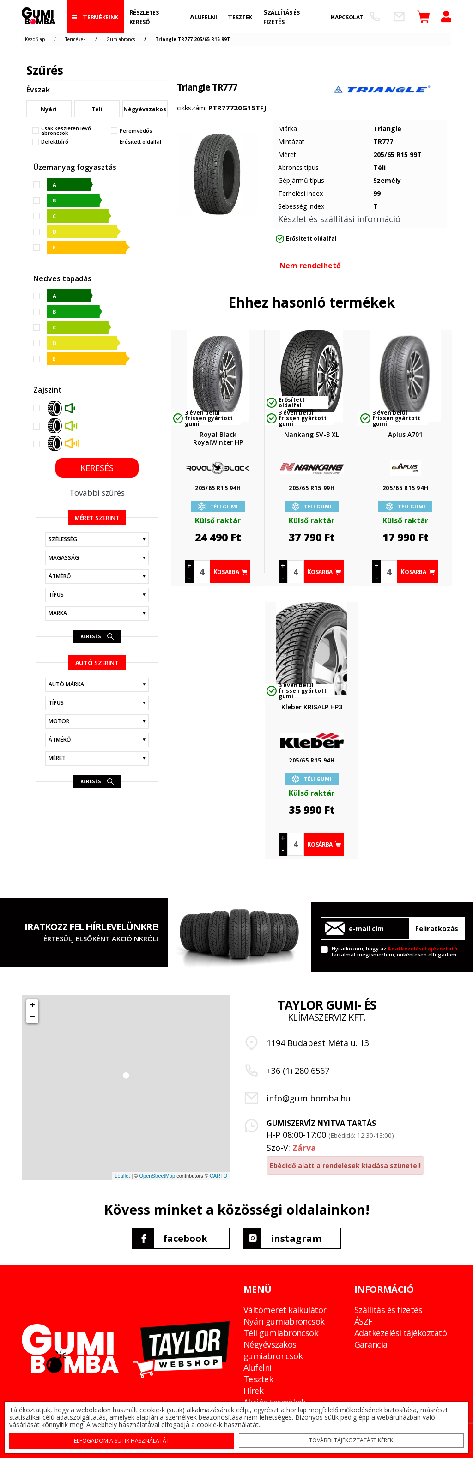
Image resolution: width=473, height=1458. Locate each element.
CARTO (218, 1176)
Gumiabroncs (120, 39)
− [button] (32, 1017)
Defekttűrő (54, 141)
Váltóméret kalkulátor (285, 1309)
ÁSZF (363, 1321)
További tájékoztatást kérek (351, 1440)
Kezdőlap (35, 39)
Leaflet (122, 1176)
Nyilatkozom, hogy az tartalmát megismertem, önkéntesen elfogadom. (395, 951)
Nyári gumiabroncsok (284, 1321)
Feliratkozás (436, 928)
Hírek (253, 1390)
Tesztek (258, 1379)
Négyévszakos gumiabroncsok (273, 1350)
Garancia (371, 1344)
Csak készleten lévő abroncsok (66, 130)
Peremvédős (136, 130)
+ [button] (32, 1005)
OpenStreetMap (157, 1176)
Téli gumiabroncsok (280, 1332)
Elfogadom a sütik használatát (122, 1440)
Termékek (75, 39)
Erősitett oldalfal (140, 141)
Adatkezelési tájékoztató (422, 948)
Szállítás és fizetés (388, 1309)
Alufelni (257, 1367)
